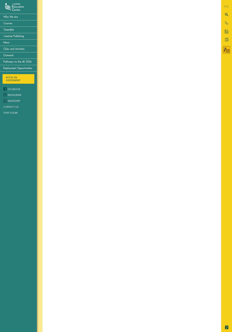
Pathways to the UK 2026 (17, 62)
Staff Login (10, 112)
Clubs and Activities (14, 49)
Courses (7, 23)
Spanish (88, 275)
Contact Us (10, 106)
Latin (86, 227)
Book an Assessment (13, 79)
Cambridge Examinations (102, 27)
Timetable (8, 29)
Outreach (8, 55)
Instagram (14, 95)
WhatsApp (14, 100)
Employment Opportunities (17, 68)
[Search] (226, 15)
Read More (103, 166)
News (6, 42)
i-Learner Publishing (13, 36)
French (87, 130)
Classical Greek (95, 78)
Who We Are (10, 17)
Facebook (14, 89)
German (88, 175)
